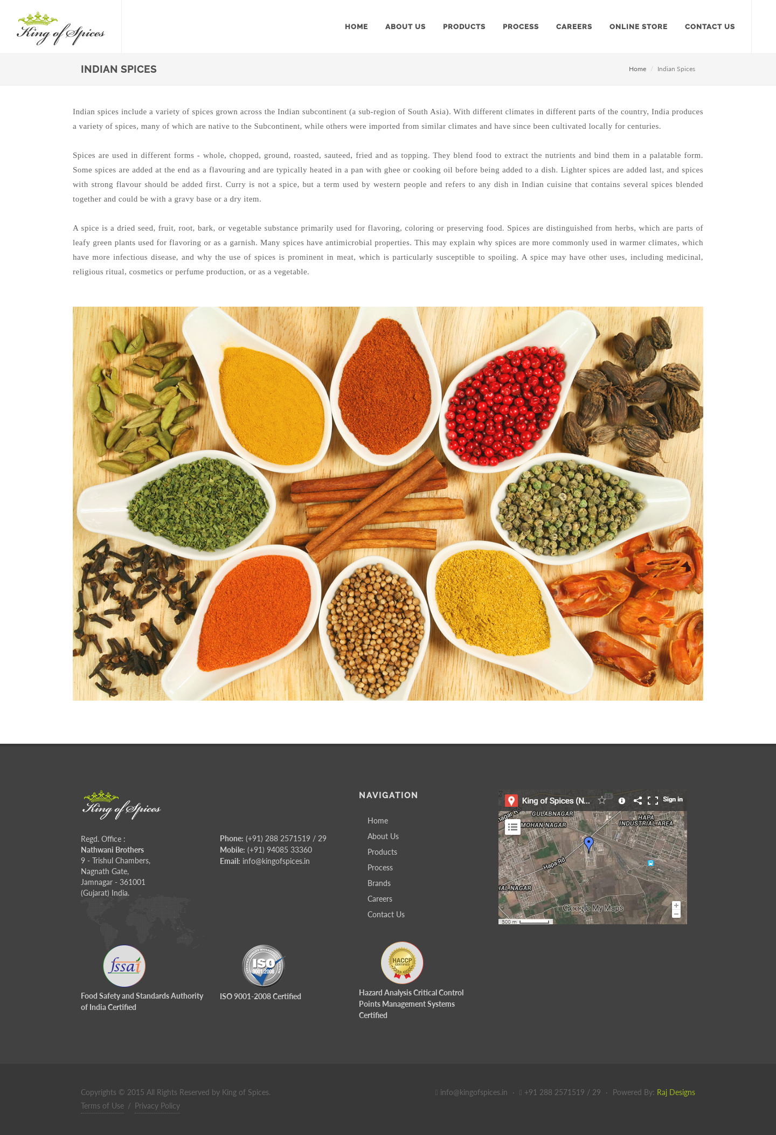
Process (380, 867)
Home (637, 69)
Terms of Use (102, 1105)
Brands (379, 883)
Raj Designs (676, 1092)
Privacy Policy (157, 1105)
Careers (380, 898)
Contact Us (386, 914)
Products (382, 851)
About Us (383, 836)
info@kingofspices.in (276, 861)
